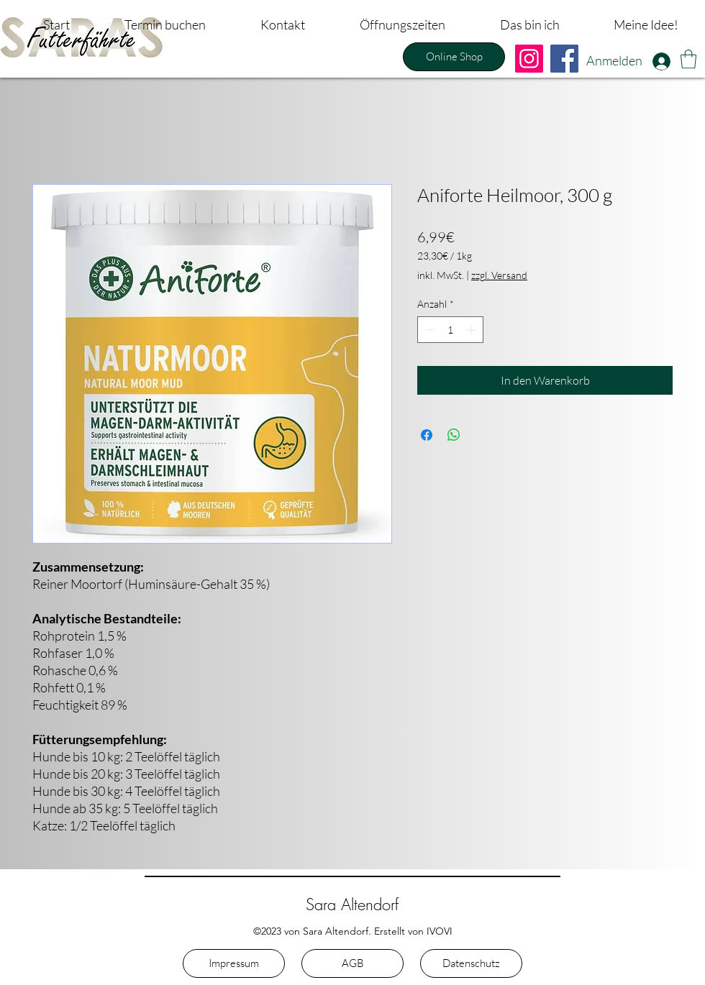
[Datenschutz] (471, 963)
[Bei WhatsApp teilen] (454, 435)
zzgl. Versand (499, 275)
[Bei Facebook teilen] (426, 435)
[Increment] (472, 329)
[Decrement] (428, 329)
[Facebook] (564, 59)
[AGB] (352, 963)
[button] (688, 59)
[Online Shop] (454, 56)
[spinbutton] (450, 329)
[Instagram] (529, 59)
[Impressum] (234, 963)
